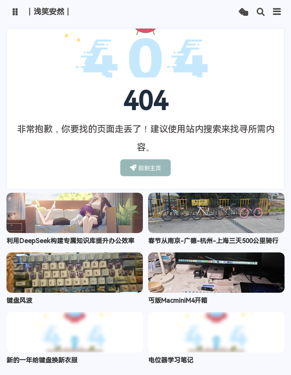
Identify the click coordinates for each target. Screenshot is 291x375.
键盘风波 (19, 300)
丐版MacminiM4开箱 (177, 300)
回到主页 (145, 168)
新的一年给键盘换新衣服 (41, 360)
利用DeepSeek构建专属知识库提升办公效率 (70, 241)
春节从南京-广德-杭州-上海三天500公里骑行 (213, 241)
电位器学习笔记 (170, 360)
